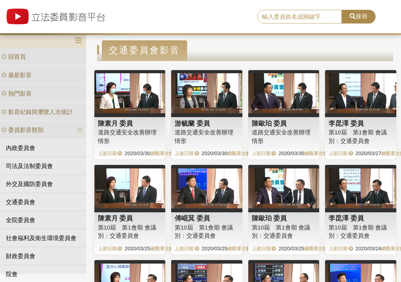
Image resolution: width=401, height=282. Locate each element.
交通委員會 (20, 202)
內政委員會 (20, 148)
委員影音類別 (22, 130)
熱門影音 (16, 93)
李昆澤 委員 (346, 123)
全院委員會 (20, 220)
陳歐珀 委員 (269, 123)
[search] (299, 17)
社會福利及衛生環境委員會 (41, 238)
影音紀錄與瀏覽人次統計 (37, 111)
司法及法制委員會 (29, 166)
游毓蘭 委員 (192, 123)
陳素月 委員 (115, 123)
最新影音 (16, 75)
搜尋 (358, 16)
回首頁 (13, 56)
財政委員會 (20, 256)
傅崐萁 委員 (192, 218)
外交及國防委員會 (29, 184)
